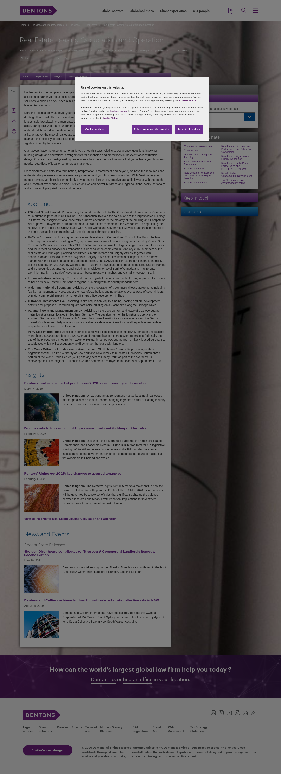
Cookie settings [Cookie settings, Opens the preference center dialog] (94, 129)
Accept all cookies (189, 129)
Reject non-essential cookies (152, 129)
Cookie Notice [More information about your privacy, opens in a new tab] (110, 118)
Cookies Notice (187, 100)
